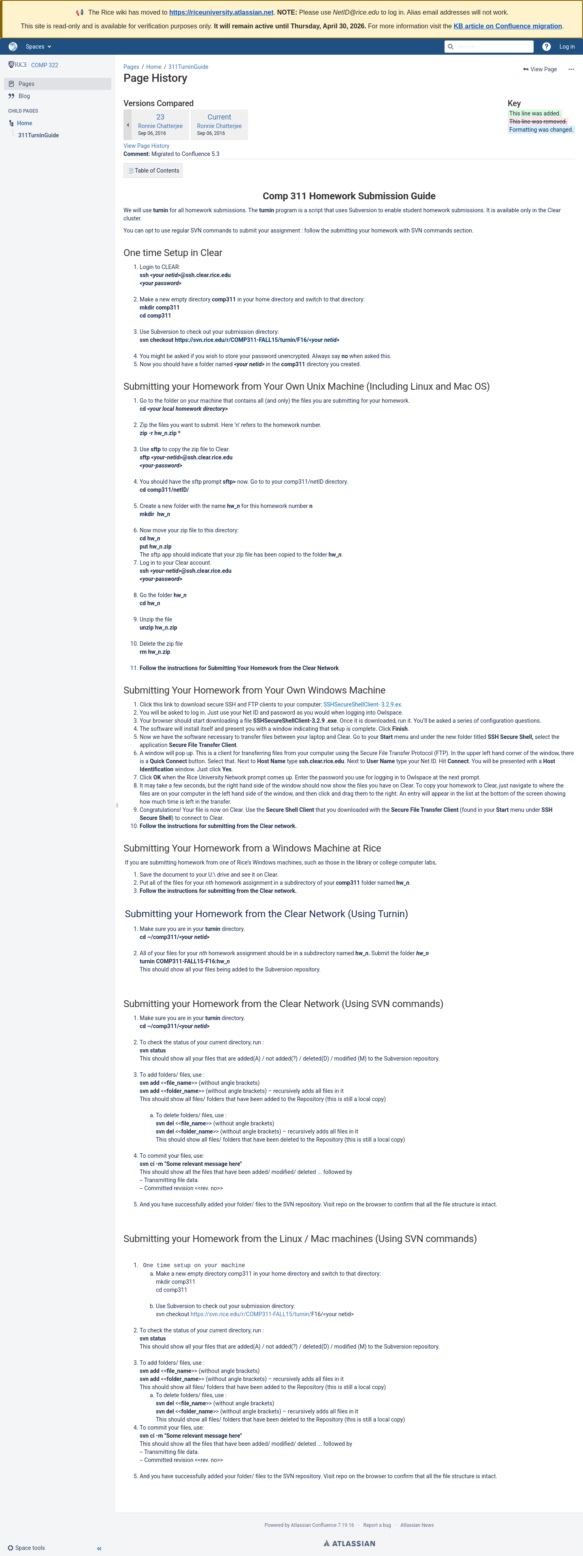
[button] (29, 1548)
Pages (131, 67)
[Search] (450, 46)
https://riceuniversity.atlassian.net (221, 12)
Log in (567, 46)
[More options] (571, 69)
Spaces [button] (35, 46)
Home (154, 67)
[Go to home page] (13, 46)
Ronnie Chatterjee (160, 126)
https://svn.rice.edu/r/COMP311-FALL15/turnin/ (251, 1314)
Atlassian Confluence (314, 1525)
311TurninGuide (188, 67)
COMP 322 (44, 65)
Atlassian (349, 1542)
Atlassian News (417, 1525)
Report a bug (377, 1525)
